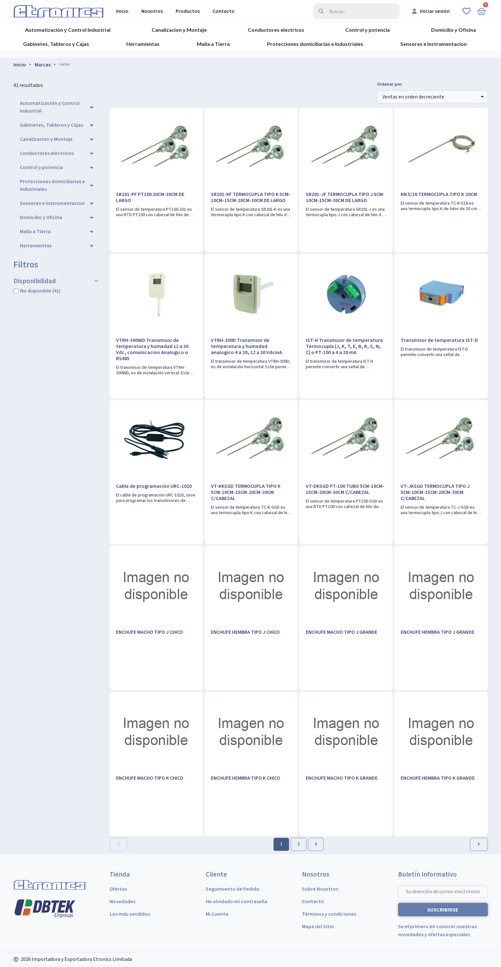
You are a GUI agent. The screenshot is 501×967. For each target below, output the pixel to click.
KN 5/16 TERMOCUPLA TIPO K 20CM (439, 194)
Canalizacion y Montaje (179, 30)
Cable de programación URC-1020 (154, 486)
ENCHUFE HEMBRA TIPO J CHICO (245, 632)
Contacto (224, 11)
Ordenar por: (390, 84)
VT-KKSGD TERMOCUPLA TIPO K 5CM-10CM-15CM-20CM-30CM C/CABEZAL (245, 492)
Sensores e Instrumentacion (433, 44)
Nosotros (152, 11)
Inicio (122, 11)
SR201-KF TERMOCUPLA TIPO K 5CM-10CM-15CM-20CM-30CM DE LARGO (250, 197)
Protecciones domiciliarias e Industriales (315, 44)
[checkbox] (16, 290)
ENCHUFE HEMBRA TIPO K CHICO (245, 778)
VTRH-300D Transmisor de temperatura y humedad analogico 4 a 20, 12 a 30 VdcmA (246, 346)
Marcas (43, 64)
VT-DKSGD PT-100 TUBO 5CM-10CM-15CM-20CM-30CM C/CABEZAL (345, 489)
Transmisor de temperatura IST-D (439, 340)
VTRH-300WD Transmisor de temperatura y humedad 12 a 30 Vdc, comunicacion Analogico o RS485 (152, 349)
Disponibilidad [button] (34, 281)
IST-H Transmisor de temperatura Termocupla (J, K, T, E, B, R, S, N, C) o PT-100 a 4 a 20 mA (344, 346)
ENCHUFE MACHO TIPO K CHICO (149, 778)
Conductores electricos (276, 30)
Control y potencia (367, 30)
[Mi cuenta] (431, 11)
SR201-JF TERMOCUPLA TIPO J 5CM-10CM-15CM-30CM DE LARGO (345, 197)
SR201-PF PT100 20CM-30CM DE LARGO (150, 197)
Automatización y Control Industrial (67, 30)
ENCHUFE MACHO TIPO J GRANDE (341, 632)
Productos (188, 11)
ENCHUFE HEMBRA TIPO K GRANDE (437, 778)
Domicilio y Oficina (453, 30)
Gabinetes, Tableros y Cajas (56, 44)
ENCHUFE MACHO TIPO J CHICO (149, 632)
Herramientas (143, 44)
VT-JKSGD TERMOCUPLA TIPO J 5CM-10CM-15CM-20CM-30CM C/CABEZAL (435, 492)
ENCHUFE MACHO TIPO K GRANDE (342, 778)
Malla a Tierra (213, 44)
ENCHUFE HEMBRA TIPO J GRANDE (437, 632)
